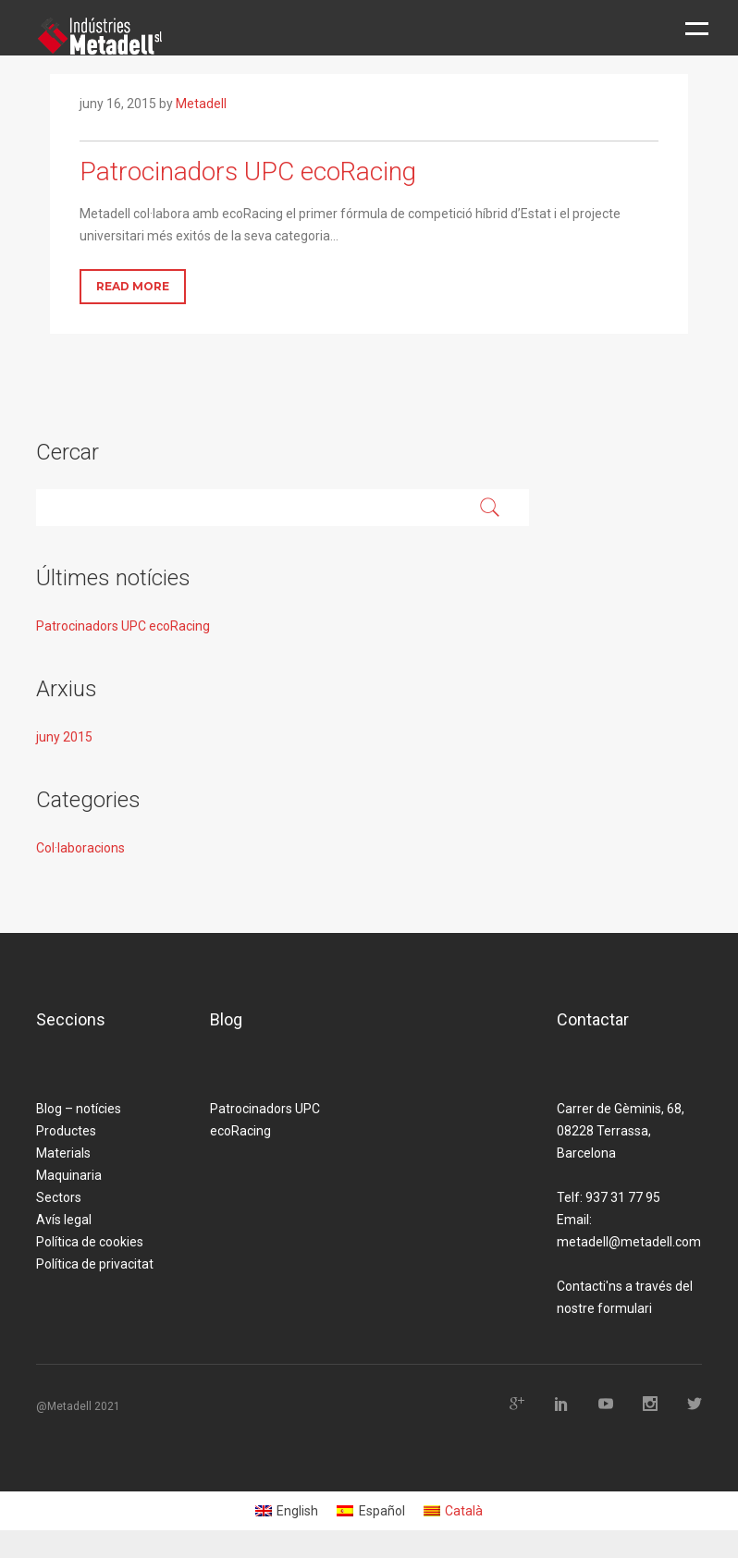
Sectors (58, 1197)
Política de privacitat (95, 1264)
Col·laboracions (80, 847)
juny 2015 (64, 737)
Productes (66, 1130)
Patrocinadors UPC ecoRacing (123, 626)
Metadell (201, 103)
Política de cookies (89, 1241)
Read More (132, 286)
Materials (63, 1153)
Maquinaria (69, 1175)
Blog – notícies (78, 1108)
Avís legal (64, 1219)
